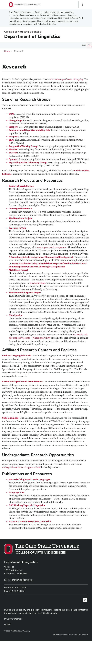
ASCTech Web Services (79, 640)
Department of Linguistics (32, 36)
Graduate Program (50, 45)
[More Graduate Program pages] (61, 46)
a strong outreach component (51, 253)
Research (30, 45)
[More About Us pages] (10, 46)
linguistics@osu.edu (22, 585)
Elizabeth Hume (37, 288)
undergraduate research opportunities (21, 473)
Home (7, 57)
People (18, 45)
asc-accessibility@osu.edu (43, 618)
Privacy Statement (13, 624)
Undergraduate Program (78, 45)
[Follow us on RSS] (85, 606)
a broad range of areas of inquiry (66, 85)
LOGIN (7, 630)
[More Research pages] (36, 46)
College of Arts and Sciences (22, 32)
